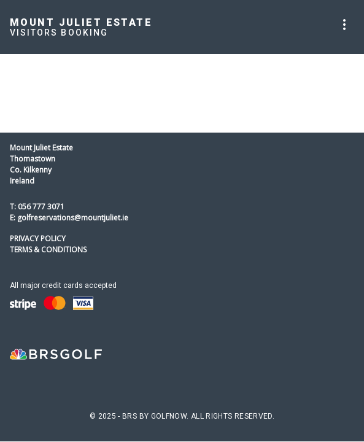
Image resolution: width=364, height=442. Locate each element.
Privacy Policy (38, 238)
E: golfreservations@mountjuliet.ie (69, 217)
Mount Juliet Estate (81, 22)
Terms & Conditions (48, 249)
